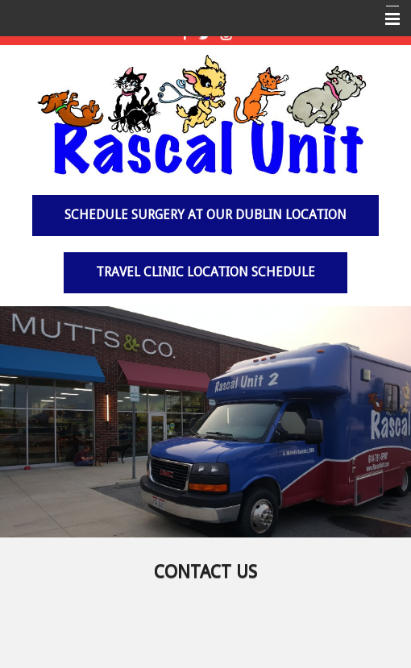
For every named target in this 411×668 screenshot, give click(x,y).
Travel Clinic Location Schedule (205, 272)
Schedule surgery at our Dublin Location (205, 214)
